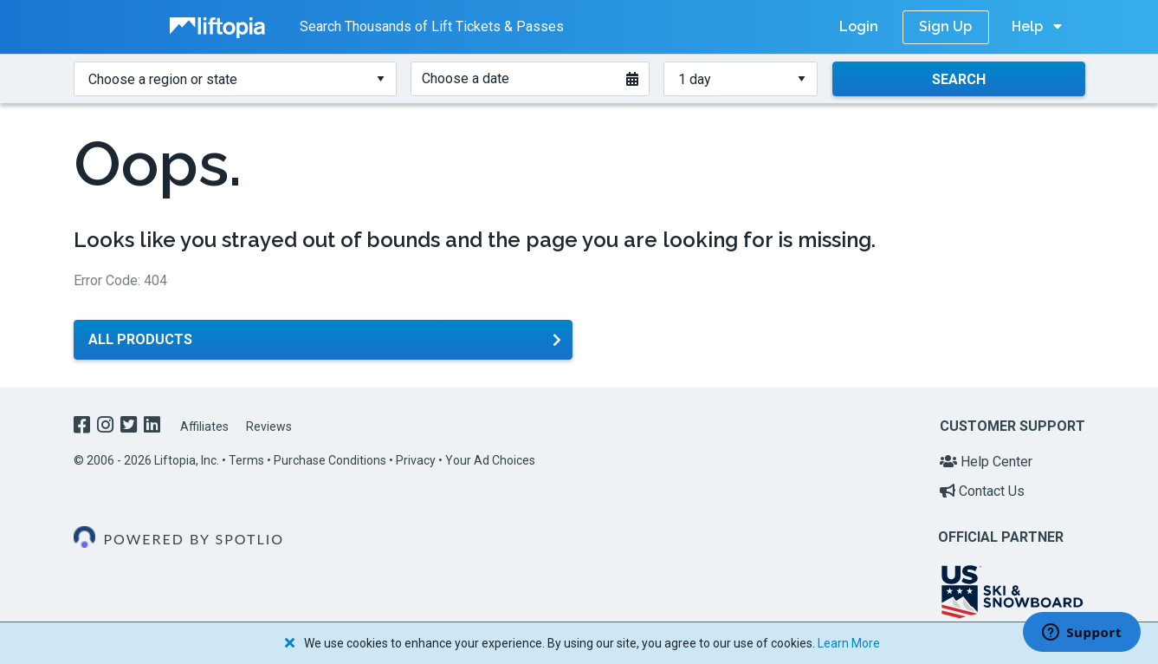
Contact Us (982, 491)
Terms (246, 460)
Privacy (416, 460)
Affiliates (204, 426)
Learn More (849, 643)
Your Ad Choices (490, 460)
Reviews (269, 426)
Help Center (986, 461)
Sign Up (945, 26)
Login (858, 26)
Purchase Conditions (330, 460)
